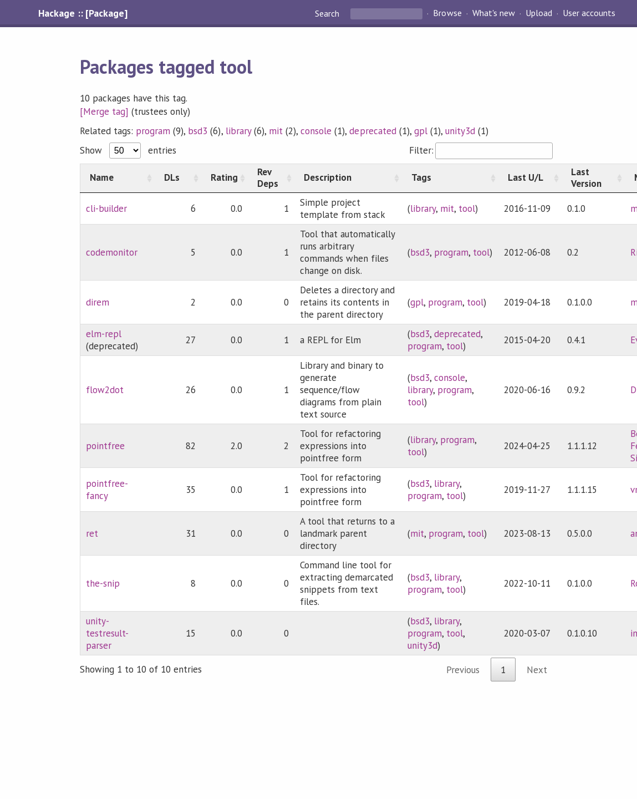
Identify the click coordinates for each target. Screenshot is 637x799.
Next (537, 670)
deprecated (372, 131)
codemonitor (111, 252)
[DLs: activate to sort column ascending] (178, 178)
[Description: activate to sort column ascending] (348, 178)
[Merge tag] (104, 111)
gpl (420, 131)
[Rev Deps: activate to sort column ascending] (271, 178)
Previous (463, 670)
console (316, 131)
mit (276, 131)
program (153, 131)
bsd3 (197, 131)
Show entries (128, 150)
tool (466, 208)
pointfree (105, 446)
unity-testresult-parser (107, 633)
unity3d (460, 131)
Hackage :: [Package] (82, 13)
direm (97, 302)
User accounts (589, 13)
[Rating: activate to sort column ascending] (224, 178)
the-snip (103, 583)
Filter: (481, 150)
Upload (539, 13)
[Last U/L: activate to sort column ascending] (530, 178)
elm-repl (103, 334)
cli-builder (106, 208)
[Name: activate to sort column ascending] (117, 178)
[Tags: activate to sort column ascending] (450, 178)
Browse (447, 13)
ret (92, 533)
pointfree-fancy (107, 489)
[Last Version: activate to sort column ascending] (593, 178)
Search (328, 13)
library (238, 131)
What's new (493, 13)
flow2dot (105, 390)
